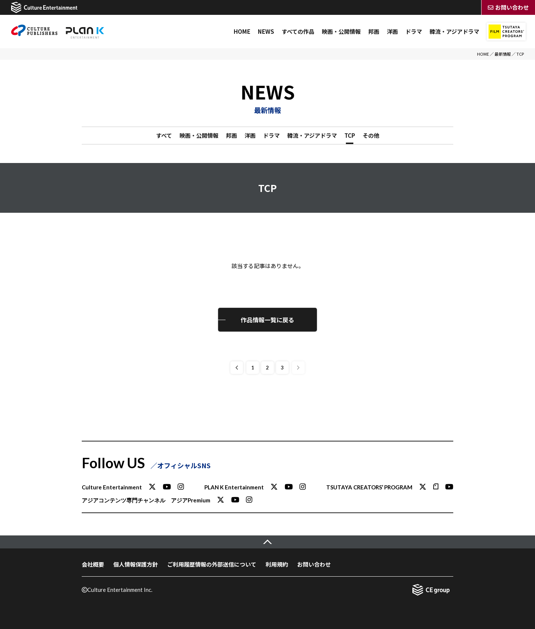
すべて (164, 135)
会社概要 (93, 564)
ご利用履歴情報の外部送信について (211, 564)
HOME (242, 31)
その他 (371, 135)
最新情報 (503, 54)
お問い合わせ (314, 564)
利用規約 (277, 564)
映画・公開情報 (341, 31)
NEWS (266, 31)
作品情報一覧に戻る (267, 319)
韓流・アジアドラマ (454, 31)
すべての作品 (298, 31)
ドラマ (413, 31)
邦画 (373, 31)
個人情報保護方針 (135, 564)
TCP (349, 135)
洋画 (392, 31)
